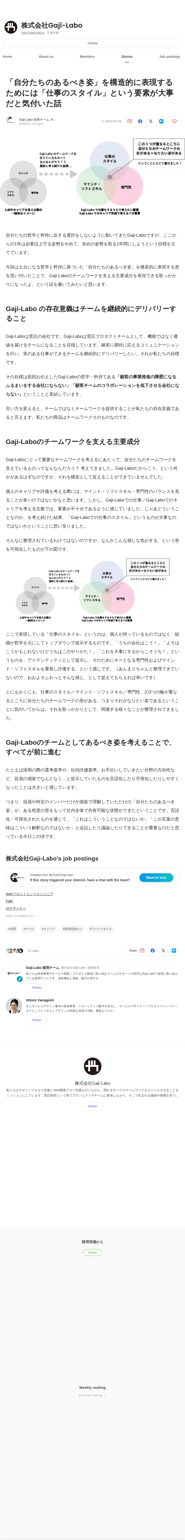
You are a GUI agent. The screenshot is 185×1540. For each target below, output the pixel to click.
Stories (126, 57)
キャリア (49, 929)
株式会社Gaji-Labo (51, 25)
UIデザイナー (16, 908)
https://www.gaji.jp (32, 32)
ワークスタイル (102, 929)
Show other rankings (92, 1395)
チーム (29, 929)
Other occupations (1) (22, 916)
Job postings (169, 57)
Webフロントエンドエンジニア (29, 894)
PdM (9, 901)
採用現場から (73, 929)
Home (7, 57)
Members (87, 57)
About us (46, 57)
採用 (13, 929)
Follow (93, 43)
